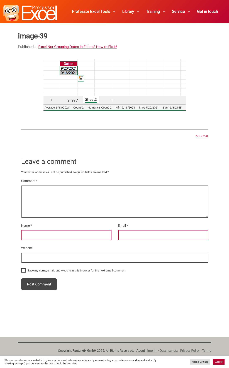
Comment (29, 181)
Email (123, 225)
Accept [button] (218, 361)
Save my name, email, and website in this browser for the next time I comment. (76, 270)
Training (153, 11)
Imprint (152, 350)
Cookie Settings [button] (200, 361)
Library (128, 11)
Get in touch (207, 11)
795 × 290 (201, 136)
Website (27, 248)
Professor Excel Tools (91, 11)
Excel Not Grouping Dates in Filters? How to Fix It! (77, 47)
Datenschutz (169, 350)
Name (26, 225)
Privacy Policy (190, 350)
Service (178, 11)
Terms (206, 350)
